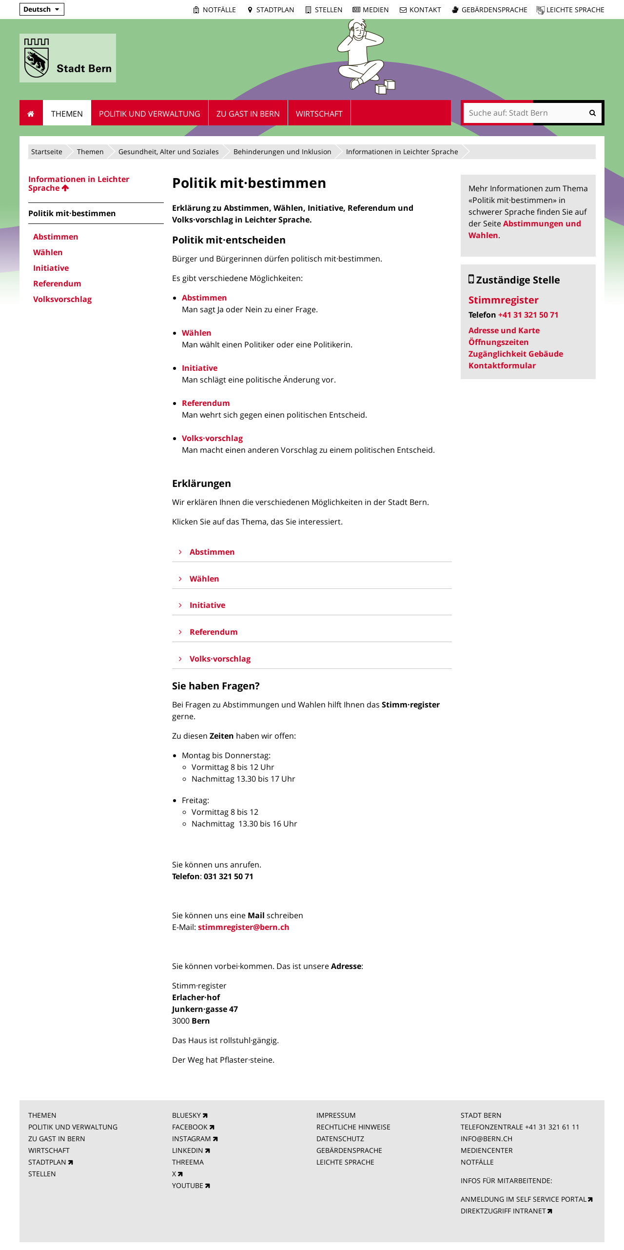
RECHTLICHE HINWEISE (353, 1126)
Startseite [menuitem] (31, 112)
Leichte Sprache (575, 9)
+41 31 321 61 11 (552, 1126)
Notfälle (219, 9)
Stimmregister (503, 299)
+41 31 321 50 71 (528, 314)
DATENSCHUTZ (340, 1138)
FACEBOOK (190, 1126)
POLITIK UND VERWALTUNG (72, 1126)
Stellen (329, 9)
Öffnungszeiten (498, 342)
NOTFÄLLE (477, 1162)
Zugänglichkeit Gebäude (515, 353)
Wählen (197, 332)
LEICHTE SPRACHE (345, 1162)
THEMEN (42, 1115)
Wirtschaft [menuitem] (319, 113)
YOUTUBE (187, 1185)
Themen (90, 151)
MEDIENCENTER (487, 1150)
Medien (376, 9)
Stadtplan (275, 9)
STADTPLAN (47, 1162)
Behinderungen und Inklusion (283, 151)
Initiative (199, 368)
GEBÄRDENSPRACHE (349, 1150)
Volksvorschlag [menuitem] (62, 299)
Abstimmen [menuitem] (55, 236)
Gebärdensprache (494, 9)
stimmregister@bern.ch (244, 927)
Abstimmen (204, 297)
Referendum (206, 403)
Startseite (46, 151)
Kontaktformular (502, 365)
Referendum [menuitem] (57, 283)
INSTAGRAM (191, 1138)
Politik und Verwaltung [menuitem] (149, 113)
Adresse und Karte (504, 330)
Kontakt (425, 9)
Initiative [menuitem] (51, 267)
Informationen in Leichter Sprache (402, 151)
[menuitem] (96, 183)
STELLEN (42, 1173)
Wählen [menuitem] (48, 252)
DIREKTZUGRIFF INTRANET (503, 1210)
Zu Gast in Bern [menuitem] (248, 113)
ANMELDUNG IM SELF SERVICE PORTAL (523, 1199)
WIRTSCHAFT (49, 1150)
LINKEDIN (187, 1150)
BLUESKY (186, 1115)
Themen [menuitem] (67, 113)
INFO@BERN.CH (486, 1138)
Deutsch (37, 9)
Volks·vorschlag (212, 438)
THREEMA (188, 1162)
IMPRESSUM (336, 1115)
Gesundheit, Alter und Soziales (168, 151)
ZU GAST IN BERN (56, 1138)
